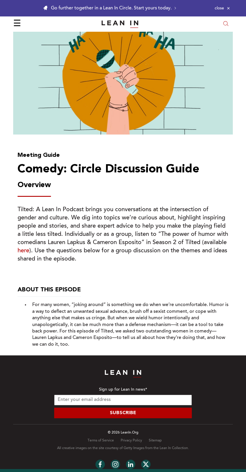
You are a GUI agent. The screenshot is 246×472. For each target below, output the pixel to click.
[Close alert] (222, 8)
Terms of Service (101, 440)
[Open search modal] (226, 24)
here (23, 251)
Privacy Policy (131, 440)
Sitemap (155, 440)
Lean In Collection (174, 448)
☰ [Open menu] (17, 24)
